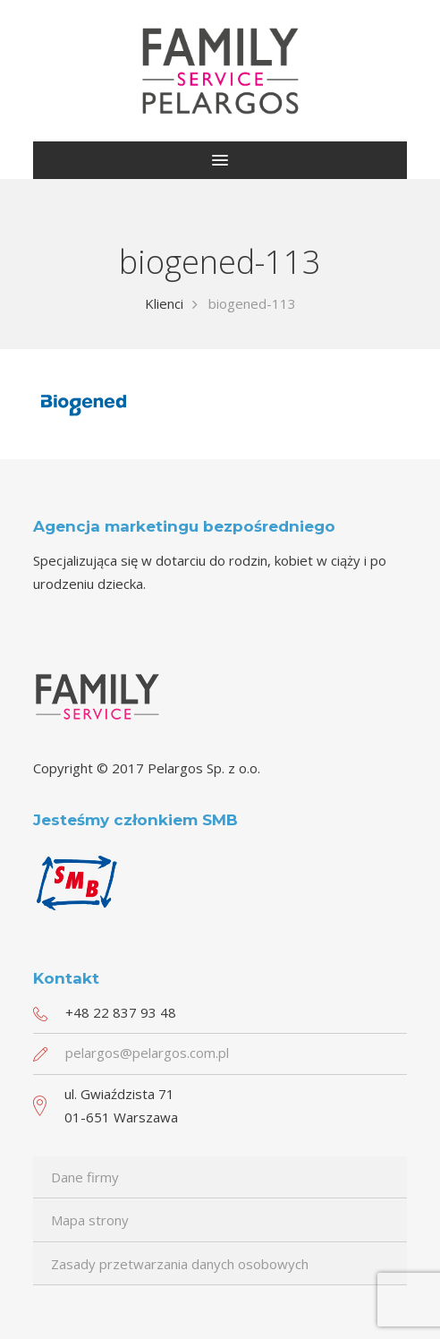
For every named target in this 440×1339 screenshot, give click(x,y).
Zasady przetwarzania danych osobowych (180, 1264)
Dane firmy (85, 1177)
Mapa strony (90, 1220)
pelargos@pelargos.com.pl (147, 1053)
